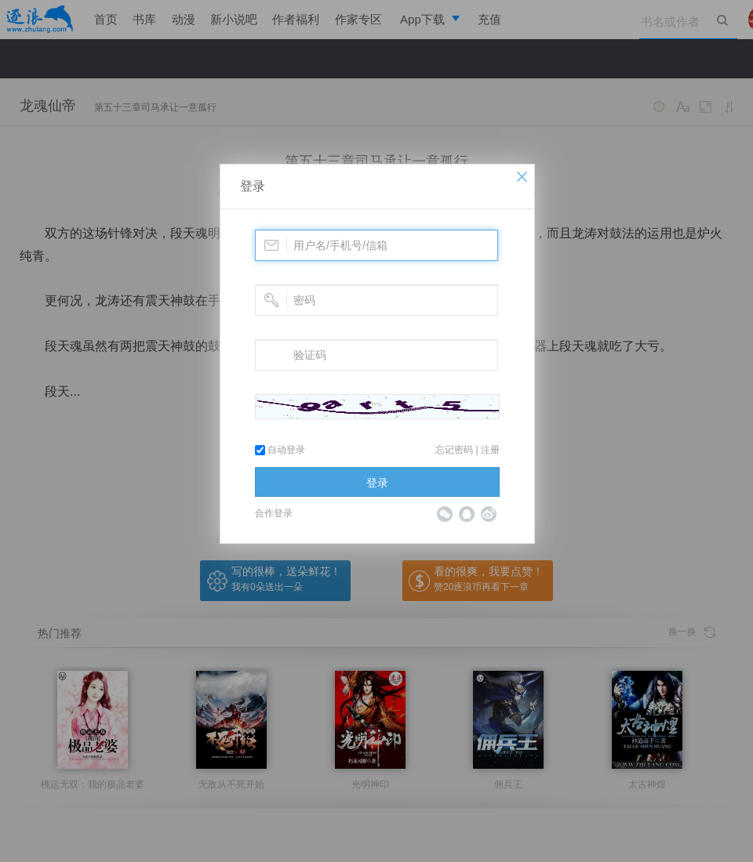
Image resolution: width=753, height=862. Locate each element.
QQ (467, 514)
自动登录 (280, 449)
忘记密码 (454, 449)
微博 (489, 514)
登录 (252, 186)
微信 (445, 514)
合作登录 (274, 513)
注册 (490, 449)
